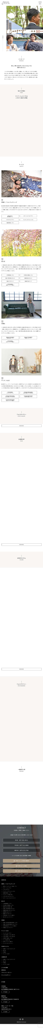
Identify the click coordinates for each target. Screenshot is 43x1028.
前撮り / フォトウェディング (9, 948)
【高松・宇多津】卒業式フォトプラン (10, 924)
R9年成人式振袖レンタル (28, 275)
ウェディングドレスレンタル (28, 219)
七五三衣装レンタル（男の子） (9, 934)
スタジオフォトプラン (10, 219)
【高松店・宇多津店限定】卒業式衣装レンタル (10, 338)
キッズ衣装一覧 (6, 939)
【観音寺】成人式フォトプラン (9, 910)
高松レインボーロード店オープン (10, 886)
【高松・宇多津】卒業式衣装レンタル (10, 922)
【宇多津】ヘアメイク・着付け (9, 915)
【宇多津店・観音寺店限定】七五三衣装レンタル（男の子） (28, 392)
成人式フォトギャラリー (8, 917)
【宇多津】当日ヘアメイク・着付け (9, 926)
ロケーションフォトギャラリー (9, 898)
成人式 (4, 950)
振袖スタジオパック (10, 281)
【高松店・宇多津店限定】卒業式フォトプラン (28, 338)
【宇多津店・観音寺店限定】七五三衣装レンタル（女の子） (10, 396)
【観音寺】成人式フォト (28, 278)
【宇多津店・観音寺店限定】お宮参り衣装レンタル (28, 396)
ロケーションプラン (7, 888)
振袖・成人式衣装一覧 (7, 907)
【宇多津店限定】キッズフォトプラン (10, 392)
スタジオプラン (6, 889)
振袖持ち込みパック (28, 281)
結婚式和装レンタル (10, 222)
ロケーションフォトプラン (28, 215)
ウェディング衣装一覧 (7, 894)
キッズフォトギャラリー (8, 943)
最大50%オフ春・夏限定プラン (10, 216)
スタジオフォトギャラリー (8, 896)
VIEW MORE (21, 425)
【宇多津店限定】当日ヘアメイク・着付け (10, 341)
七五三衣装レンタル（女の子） (9, 936)
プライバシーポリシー (6, 972)
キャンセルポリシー (6, 975)
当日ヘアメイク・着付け (8, 941)
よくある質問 (4, 967)
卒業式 (4, 952)
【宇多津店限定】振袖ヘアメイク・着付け (10, 285)
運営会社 (3, 970)
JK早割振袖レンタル (10, 275)
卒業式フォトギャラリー (8, 927)
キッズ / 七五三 (6, 953)
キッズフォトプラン (7, 933)
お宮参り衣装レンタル (7, 938)
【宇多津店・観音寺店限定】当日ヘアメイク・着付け (10, 400)
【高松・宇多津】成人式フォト (10, 278)
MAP (5, 992)
